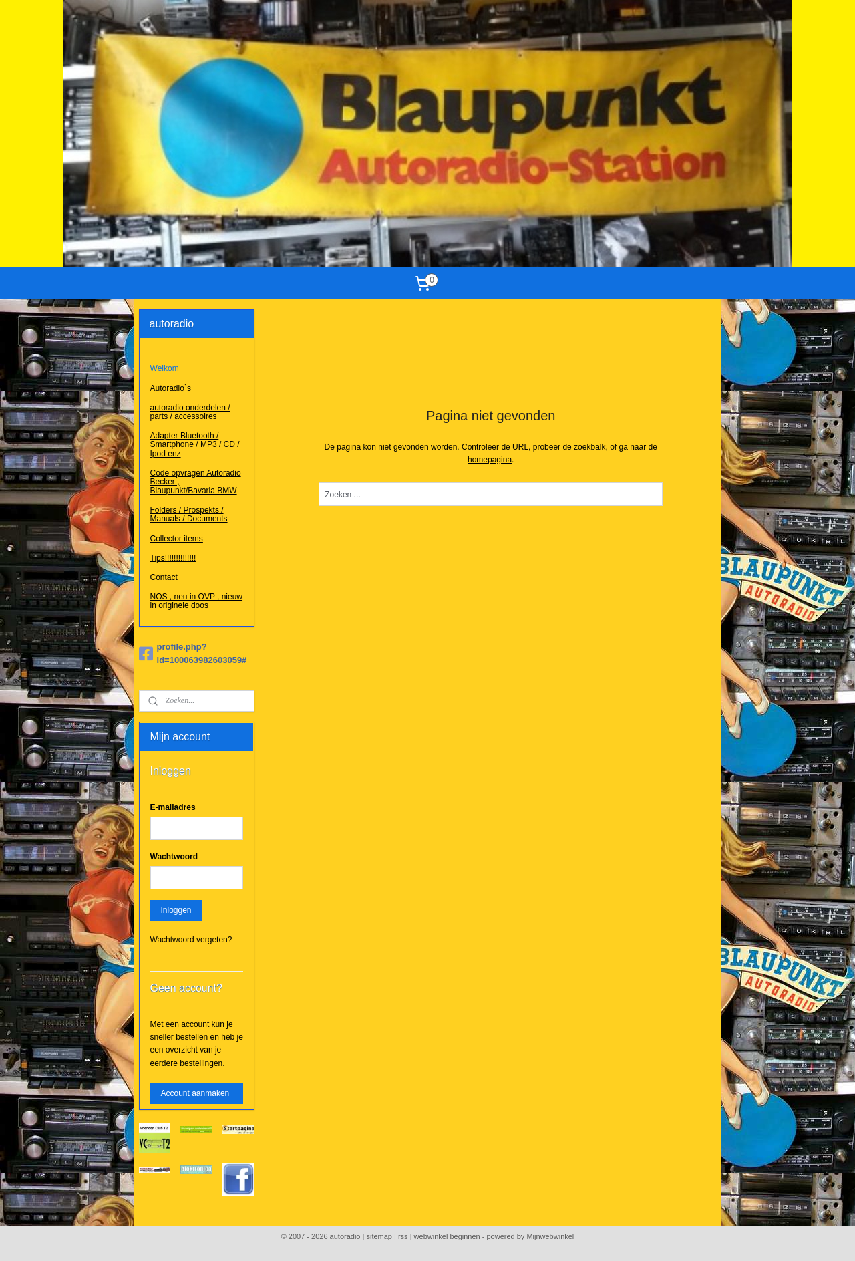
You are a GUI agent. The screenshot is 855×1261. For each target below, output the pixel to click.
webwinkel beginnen (447, 1236)
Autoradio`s (170, 388)
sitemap (379, 1236)
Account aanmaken (195, 1093)
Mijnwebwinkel (550, 1236)
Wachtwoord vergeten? (191, 939)
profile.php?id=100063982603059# (193, 654)
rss (403, 1236)
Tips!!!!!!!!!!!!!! (173, 558)
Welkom (164, 368)
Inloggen (176, 910)
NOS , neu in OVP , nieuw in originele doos (196, 601)
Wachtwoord (174, 856)
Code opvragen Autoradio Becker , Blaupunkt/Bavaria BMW (195, 481)
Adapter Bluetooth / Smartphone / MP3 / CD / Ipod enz (195, 444)
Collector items (176, 538)
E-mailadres (173, 807)
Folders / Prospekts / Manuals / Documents (189, 514)
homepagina (490, 459)
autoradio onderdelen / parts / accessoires (190, 412)
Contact (164, 577)
